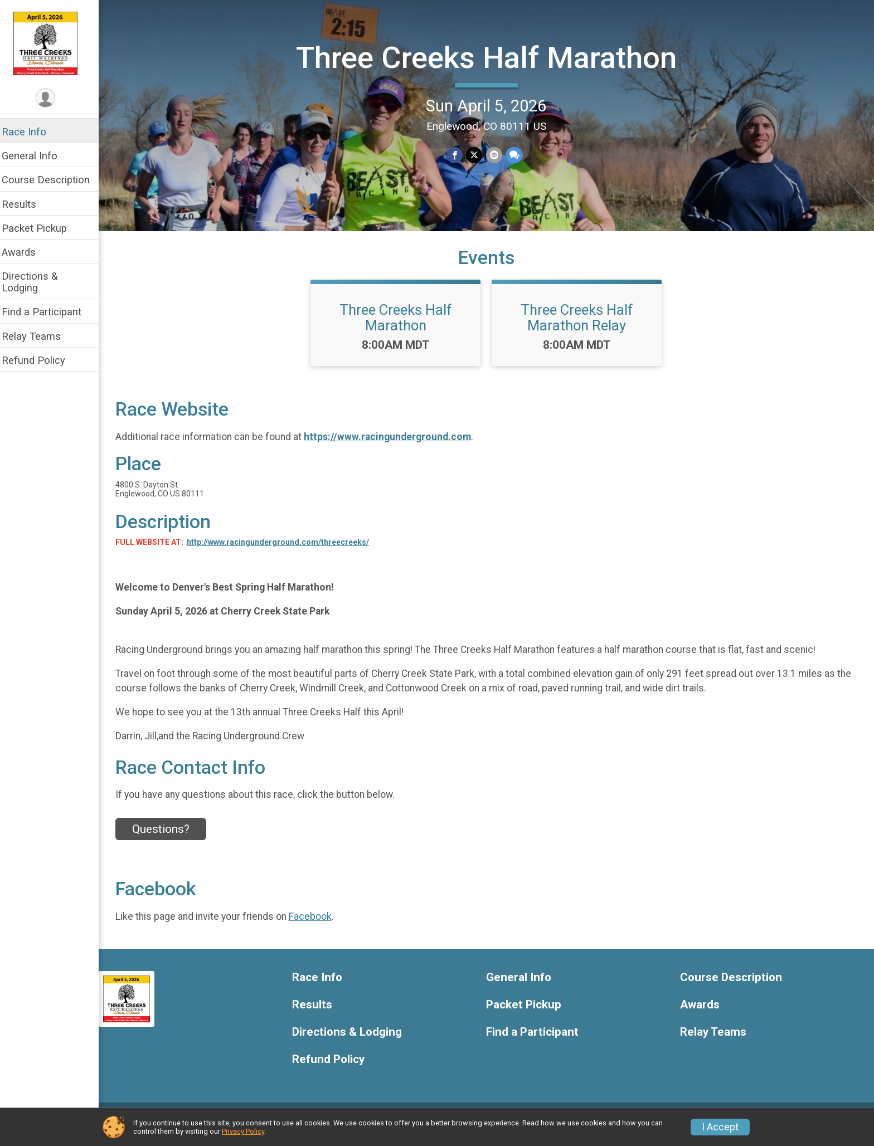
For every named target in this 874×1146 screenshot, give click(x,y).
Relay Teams (38, 336)
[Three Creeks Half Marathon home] (53, 42)
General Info (37, 156)
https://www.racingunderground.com (394, 445)
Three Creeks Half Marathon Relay (581, 326)
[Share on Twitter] (478, 155)
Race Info (31, 132)
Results (26, 204)
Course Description (53, 180)
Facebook (317, 924)
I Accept (720, 1127)
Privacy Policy (243, 1131)
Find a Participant (49, 312)
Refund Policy (40, 360)
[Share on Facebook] (458, 155)
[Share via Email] (497, 155)
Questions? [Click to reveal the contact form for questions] (168, 837)
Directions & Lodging (37, 282)
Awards (26, 252)
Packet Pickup (41, 228)
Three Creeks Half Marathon (490, 57)
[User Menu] (53, 98)
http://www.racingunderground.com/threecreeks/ (285, 550)
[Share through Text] (517, 155)
